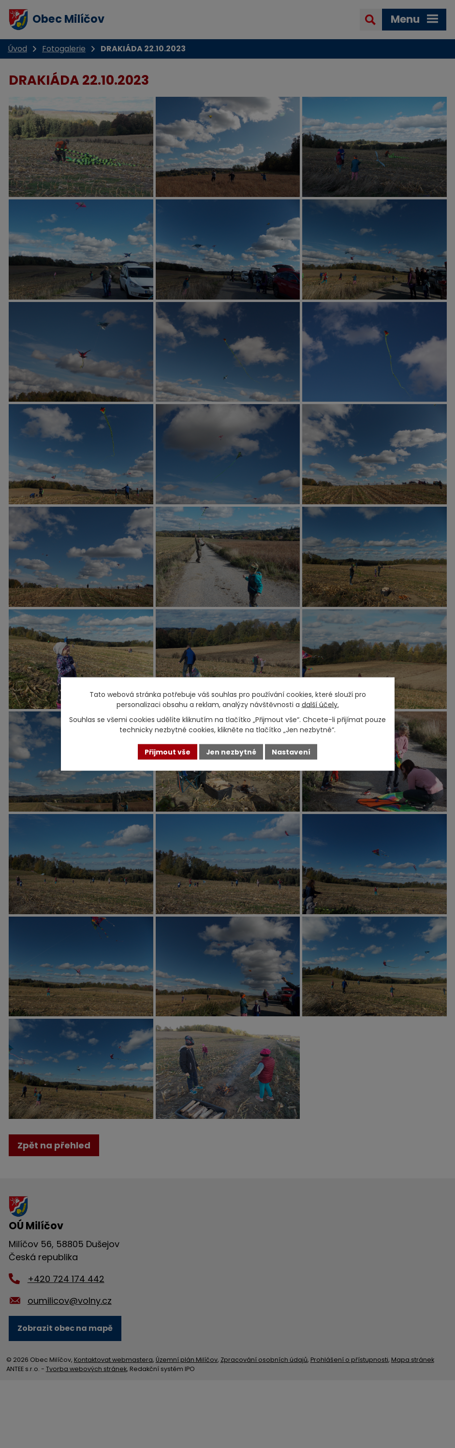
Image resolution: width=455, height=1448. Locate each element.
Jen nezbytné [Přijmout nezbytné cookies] (231, 751)
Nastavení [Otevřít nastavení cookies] (291, 751)
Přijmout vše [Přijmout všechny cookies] (168, 751)
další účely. (320, 704)
